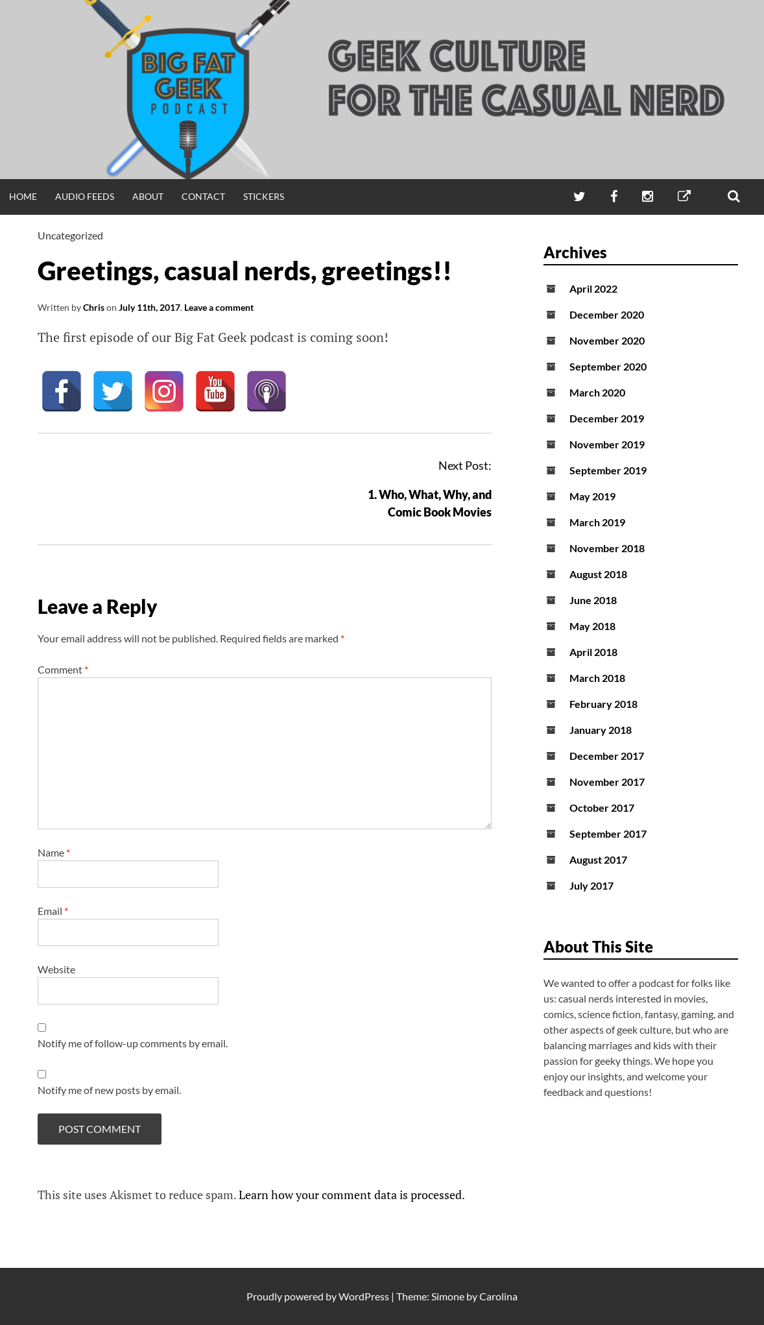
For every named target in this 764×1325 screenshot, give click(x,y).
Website (56, 969)
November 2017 (607, 781)
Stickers (263, 196)
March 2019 (597, 522)
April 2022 (593, 288)
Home (23, 196)
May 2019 (592, 496)
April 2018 (593, 652)
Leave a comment (219, 307)
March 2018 (597, 678)
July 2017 (591, 885)
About (147, 196)
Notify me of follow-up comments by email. (133, 1043)
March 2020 (597, 392)
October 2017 (601, 807)
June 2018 (593, 600)
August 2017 (598, 859)
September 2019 (608, 470)
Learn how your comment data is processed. (352, 1194)
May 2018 (592, 626)
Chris (93, 307)
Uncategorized (70, 235)
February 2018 (603, 704)
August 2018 (598, 574)
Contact (203, 196)
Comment (63, 669)
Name (54, 852)
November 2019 (607, 444)
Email (53, 911)
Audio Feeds (84, 196)
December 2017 (606, 755)
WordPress (364, 1296)
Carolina (498, 1296)
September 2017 (608, 833)
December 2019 (606, 418)
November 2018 (607, 548)
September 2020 (608, 366)
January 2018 (600, 729)
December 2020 (606, 314)
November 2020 (607, 340)
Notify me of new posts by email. (109, 1090)
